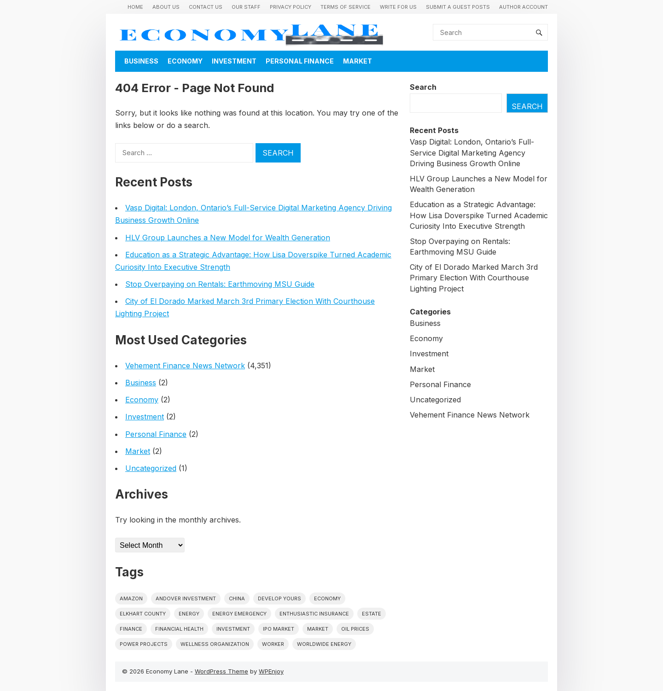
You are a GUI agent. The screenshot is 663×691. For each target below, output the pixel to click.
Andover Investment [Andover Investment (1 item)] (186, 598)
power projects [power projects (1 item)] (144, 644)
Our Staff (246, 7)
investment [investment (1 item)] (233, 629)
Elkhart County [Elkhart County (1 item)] (143, 613)
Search (423, 87)
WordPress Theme (221, 671)
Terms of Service (345, 7)
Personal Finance (300, 61)
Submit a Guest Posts (458, 7)
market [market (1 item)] (317, 629)
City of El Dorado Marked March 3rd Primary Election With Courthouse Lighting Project (474, 277)
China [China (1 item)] (237, 598)
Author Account (523, 7)
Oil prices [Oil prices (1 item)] (355, 629)
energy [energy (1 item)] (189, 613)
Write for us (398, 7)
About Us (166, 7)
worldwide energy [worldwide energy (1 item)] (324, 644)
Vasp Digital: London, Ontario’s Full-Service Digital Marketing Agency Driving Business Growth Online (472, 152)
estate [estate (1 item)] (371, 613)
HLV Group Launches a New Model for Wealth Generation (227, 237)
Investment (234, 61)
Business (141, 61)
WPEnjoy (271, 671)
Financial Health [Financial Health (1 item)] (179, 629)
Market (357, 61)
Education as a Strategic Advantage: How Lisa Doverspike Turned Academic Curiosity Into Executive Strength (479, 215)
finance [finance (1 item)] (131, 629)
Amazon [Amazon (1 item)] (131, 598)
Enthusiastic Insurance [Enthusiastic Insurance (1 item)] (314, 613)
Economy (185, 61)
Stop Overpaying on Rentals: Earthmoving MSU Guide (219, 284)
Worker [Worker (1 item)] (273, 644)
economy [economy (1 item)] (327, 598)
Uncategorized (150, 468)
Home (135, 7)
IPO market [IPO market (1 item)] (278, 629)
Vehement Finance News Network (185, 365)
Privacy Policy (290, 7)
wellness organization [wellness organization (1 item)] (214, 644)
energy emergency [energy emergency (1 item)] (239, 613)
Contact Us (205, 7)
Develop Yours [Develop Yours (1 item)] (279, 598)
